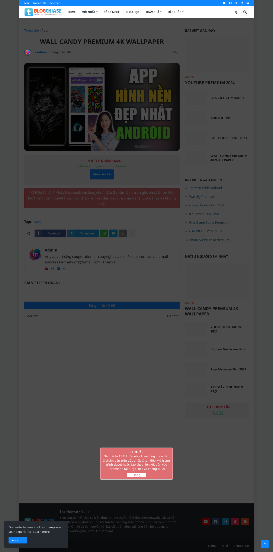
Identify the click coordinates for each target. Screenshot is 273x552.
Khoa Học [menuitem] (132, 12)
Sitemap (55, 3)
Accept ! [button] (17, 540)
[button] (236, 12)
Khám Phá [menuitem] (152, 12)
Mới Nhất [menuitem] (88, 12)
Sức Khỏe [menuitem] (174, 12)
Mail (26, 3)
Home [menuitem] (72, 12)
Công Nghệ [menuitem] (112, 12)
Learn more (41, 532)
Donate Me (39, 3)
